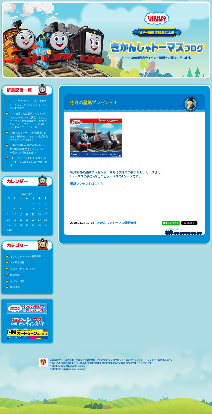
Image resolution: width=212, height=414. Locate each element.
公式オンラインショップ (23, 268)
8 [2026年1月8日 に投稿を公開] (33, 208)
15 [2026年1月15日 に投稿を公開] (33, 214)
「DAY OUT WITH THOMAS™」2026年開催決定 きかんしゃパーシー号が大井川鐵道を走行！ (28, 149)
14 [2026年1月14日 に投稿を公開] (27, 214)
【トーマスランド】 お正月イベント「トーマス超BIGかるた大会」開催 (28, 161)
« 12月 (8, 229)
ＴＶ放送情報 (17, 262)
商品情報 (15, 275)
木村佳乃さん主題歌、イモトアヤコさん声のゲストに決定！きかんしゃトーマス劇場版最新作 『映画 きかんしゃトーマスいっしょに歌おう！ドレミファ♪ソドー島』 (29, 120)
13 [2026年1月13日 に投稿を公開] (20, 214)
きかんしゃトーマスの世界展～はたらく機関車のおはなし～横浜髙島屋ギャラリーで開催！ (29, 136)
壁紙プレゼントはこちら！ (88, 183)
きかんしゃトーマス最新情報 (25, 256)
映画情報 (15, 287)
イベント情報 (17, 281)
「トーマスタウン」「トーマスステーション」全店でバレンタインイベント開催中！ (29, 104)
